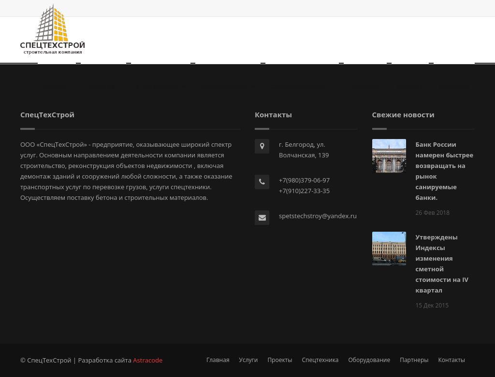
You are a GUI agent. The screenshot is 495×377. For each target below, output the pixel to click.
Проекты (103, 86)
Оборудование (228, 86)
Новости (410, 86)
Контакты (454, 86)
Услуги (57, 86)
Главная (218, 360)
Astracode (147, 360)
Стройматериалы (302, 86)
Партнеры (365, 86)
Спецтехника (161, 86)
